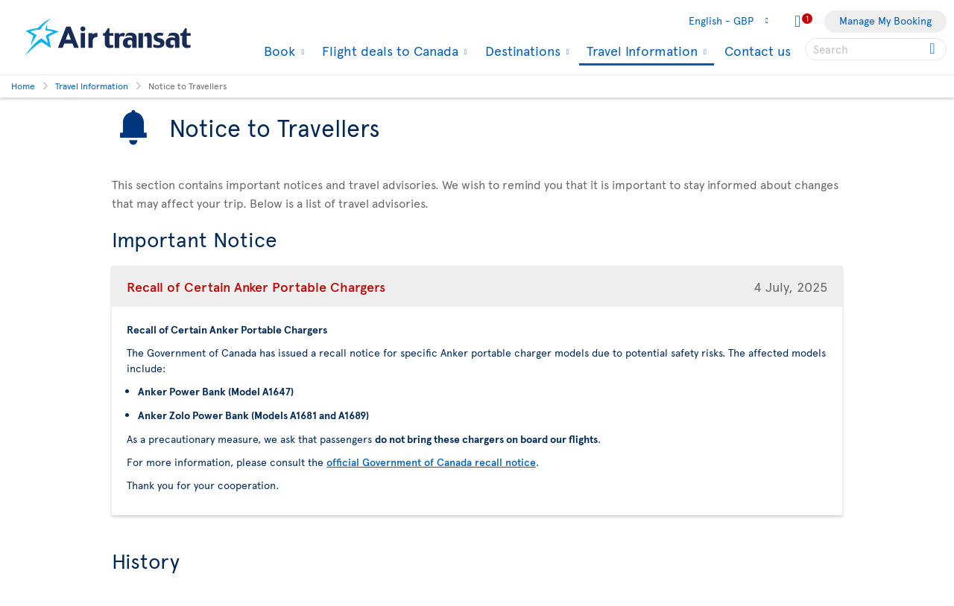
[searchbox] (876, 49)
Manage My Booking (885, 20)
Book (277, 50)
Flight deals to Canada (388, 50)
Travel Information (640, 52)
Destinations (521, 50)
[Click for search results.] (933, 49)
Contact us (757, 50)
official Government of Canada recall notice (431, 462)
